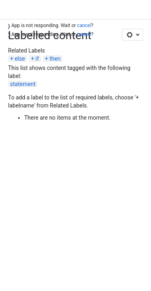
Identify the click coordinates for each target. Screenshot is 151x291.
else (19, 58)
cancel (84, 25)
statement (22, 84)
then (55, 58)
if (37, 58)
